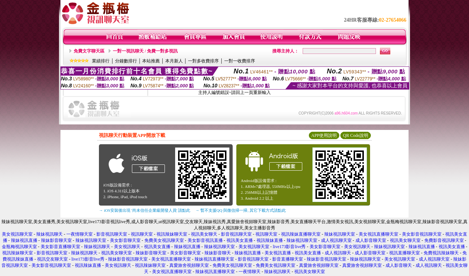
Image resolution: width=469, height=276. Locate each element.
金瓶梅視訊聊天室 (19, 246)
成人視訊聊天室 (336, 240)
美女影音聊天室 (125, 240)
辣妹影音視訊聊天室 (128, 259)
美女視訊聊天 (127, 246)
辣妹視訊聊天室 (339, 234)
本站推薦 (151, 60)
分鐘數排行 (126, 60)
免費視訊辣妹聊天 (441, 252)
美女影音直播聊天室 (60, 246)
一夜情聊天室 (79, 234)
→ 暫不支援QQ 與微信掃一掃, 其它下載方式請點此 (240, 210)
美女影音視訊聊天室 (422, 234)
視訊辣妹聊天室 (171, 234)
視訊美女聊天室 (405, 240)
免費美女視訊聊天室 (164, 240)
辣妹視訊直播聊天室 (214, 259)
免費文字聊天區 (89, 51)
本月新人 (174, 60)
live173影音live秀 (289, 246)
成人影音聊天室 (370, 240)
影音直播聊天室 (287, 259)
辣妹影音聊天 (217, 252)
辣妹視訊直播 (24, 240)
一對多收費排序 (203, 60)
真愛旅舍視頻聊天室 (189, 265)
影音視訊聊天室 (111, 234)
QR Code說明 (355, 135)
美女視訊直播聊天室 (378, 234)
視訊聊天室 (142, 234)
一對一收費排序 (239, 60)
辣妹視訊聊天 (49, 234)
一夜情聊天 (250, 271)
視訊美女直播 (239, 240)
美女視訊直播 (278, 252)
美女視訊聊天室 (17, 234)
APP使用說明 (324, 135)
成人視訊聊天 (338, 252)
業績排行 (101, 60)
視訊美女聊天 (204, 234)
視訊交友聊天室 (52, 259)
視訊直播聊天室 (404, 252)
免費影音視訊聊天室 (444, 240)
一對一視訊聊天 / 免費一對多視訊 (145, 51)
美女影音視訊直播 (205, 240)
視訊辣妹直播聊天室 (301, 234)
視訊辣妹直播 (269, 240)
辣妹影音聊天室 (56, 240)
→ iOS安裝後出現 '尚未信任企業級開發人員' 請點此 (144, 210)
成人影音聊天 (398, 265)
